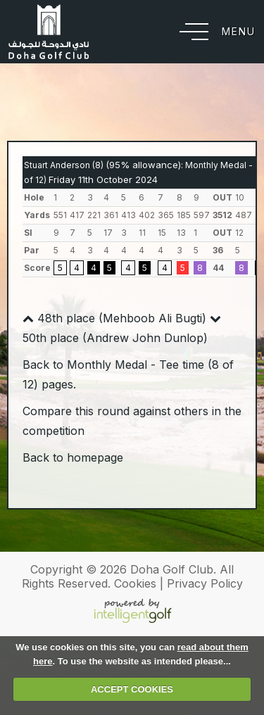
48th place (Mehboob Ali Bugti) (114, 318)
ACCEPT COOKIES (132, 689)
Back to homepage (73, 457)
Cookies (135, 583)
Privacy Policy (205, 583)
